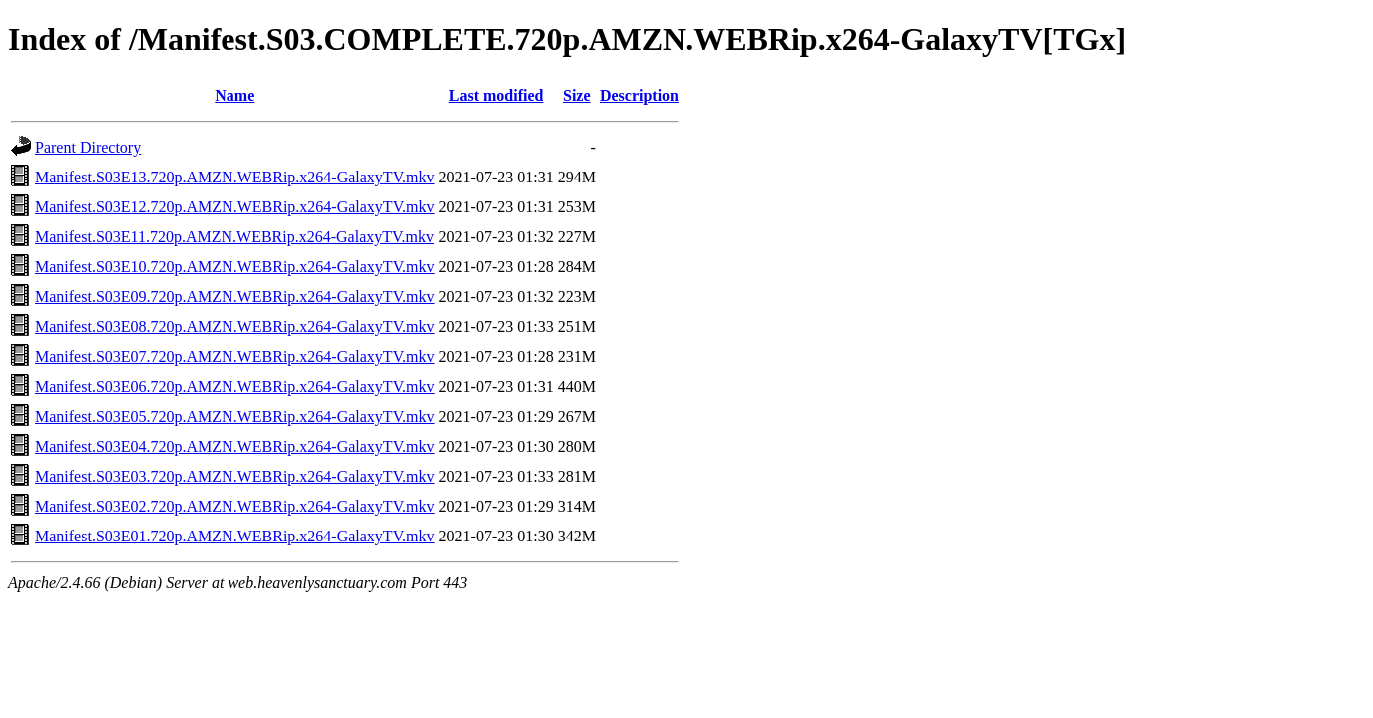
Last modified (496, 95)
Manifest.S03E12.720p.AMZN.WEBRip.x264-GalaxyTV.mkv (235, 206)
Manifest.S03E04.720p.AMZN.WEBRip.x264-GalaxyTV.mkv (235, 446)
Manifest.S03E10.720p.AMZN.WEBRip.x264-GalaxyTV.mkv (235, 266)
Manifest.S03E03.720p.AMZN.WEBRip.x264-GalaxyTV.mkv (235, 476)
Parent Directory (88, 147)
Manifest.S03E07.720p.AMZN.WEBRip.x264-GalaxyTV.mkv (235, 356)
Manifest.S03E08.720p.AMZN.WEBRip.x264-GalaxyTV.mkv (235, 326)
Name (234, 95)
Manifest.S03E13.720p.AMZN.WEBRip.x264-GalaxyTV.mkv (235, 177)
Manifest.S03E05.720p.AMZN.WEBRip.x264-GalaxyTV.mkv (235, 416)
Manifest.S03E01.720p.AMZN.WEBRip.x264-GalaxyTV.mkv (235, 536)
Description (639, 95)
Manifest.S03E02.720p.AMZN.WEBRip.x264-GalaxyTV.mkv (235, 506)
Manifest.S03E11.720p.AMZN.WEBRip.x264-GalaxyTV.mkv (234, 236)
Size (577, 95)
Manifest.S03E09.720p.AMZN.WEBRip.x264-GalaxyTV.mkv (235, 296)
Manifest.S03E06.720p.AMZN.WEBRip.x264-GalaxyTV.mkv (235, 386)
